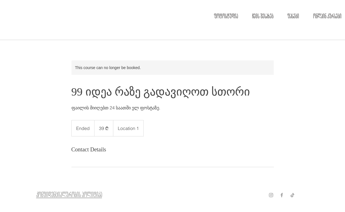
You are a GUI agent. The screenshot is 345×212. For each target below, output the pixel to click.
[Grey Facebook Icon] (282, 195)
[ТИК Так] (292, 195)
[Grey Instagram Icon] (271, 195)
